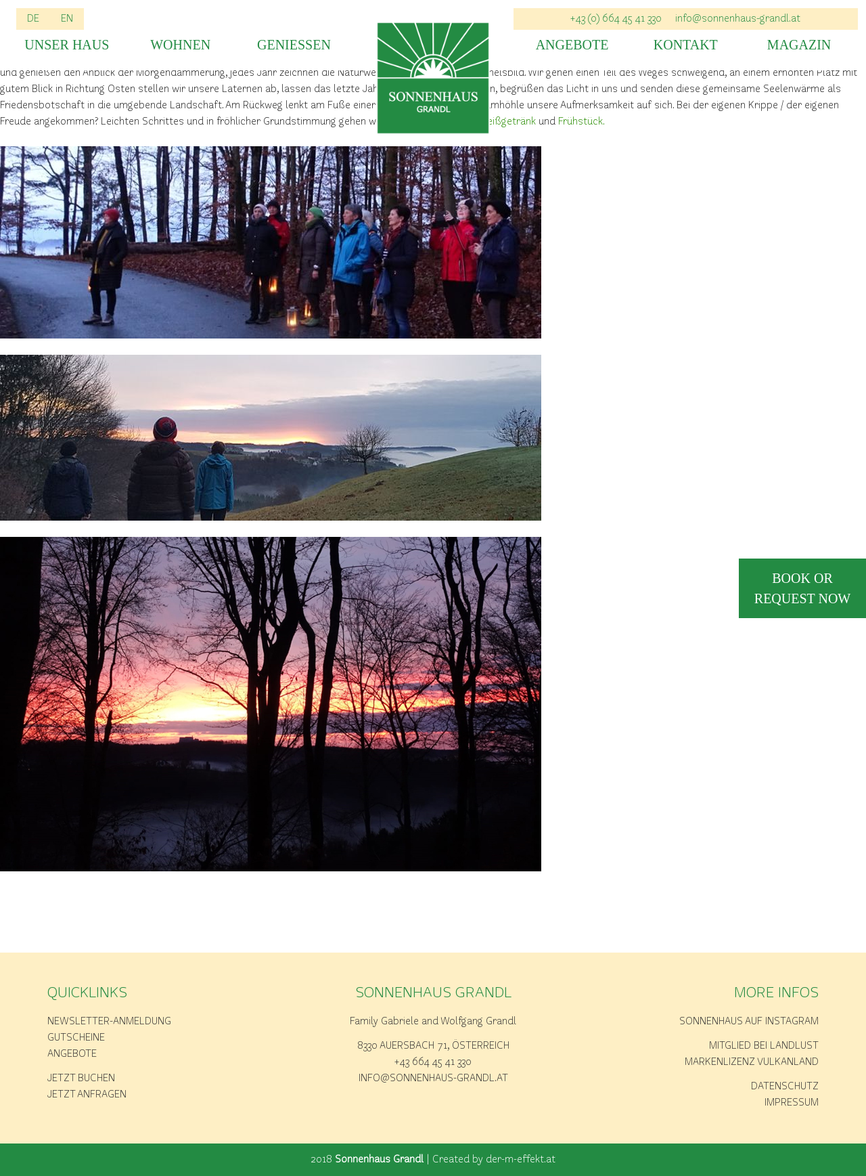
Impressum (792, 1102)
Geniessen (294, 45)
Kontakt (686, 45)
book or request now (802, 588)
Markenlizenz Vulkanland (752, 1062)
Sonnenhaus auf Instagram (749, 1021)
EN (67, 19)
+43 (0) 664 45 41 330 (616, 19)
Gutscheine (76, 1037)
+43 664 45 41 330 (433, 1062)
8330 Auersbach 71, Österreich (433, 1046)
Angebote (572, 45)
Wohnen (180, 45)
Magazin (799, 45)
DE (33, 19)
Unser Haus (66, 45)
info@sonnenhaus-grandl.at (737, 19)
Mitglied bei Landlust (764, 1046)
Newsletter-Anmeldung (109, 1021)
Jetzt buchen (81, 1078)
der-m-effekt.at (520, 1159)
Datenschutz (785, 1086)
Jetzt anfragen (87, 1094)
